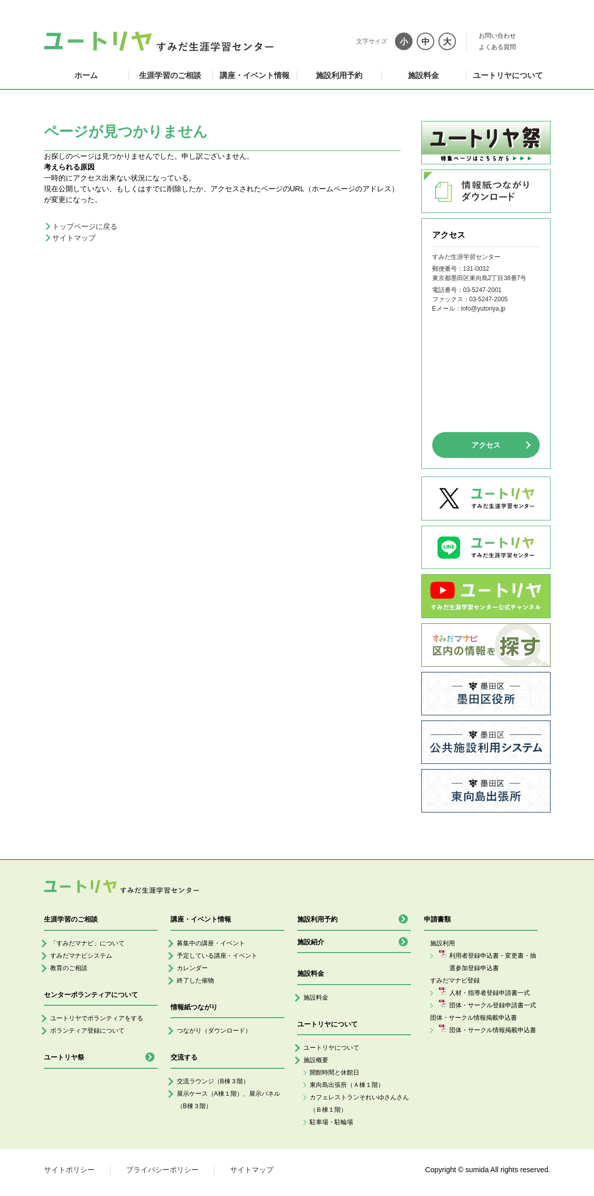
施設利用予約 (339, 75)
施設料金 (423, 75)
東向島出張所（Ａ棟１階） (347, 1084)
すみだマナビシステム (81, 955)
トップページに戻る (84, 226)
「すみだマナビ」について (87, 943)
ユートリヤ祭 (64, 1057)
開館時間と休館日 (334, 1072)
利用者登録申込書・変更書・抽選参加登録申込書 (492, 962)
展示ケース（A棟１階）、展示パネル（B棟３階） (228, 1100)
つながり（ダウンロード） (214, 1030)
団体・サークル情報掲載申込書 (492, 1030)
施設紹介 (310, 942)
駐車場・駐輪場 (331, 1122)
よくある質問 (497, 47)
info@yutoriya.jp (483, 308)
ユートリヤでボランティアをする (96, 1018)
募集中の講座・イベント (211, 943)
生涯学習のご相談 (170, 75)
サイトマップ (74, 238)
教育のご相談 (68, 968)
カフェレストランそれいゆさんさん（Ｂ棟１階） (359, 1103)
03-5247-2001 (482, 290)
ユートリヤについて (508, 75)
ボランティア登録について (87, 1030)
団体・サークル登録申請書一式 (492, 1005)
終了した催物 (195, 980)
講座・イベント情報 (255, 75)
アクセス (485, 445)
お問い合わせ (497, 35)
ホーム (86, 75)
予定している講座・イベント (217, 955)
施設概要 (315, 1060)
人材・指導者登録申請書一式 (489, 992)
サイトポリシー (69, 1170)
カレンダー (192, 968)
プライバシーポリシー (162, 1170)
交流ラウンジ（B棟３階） (213, 1081)
